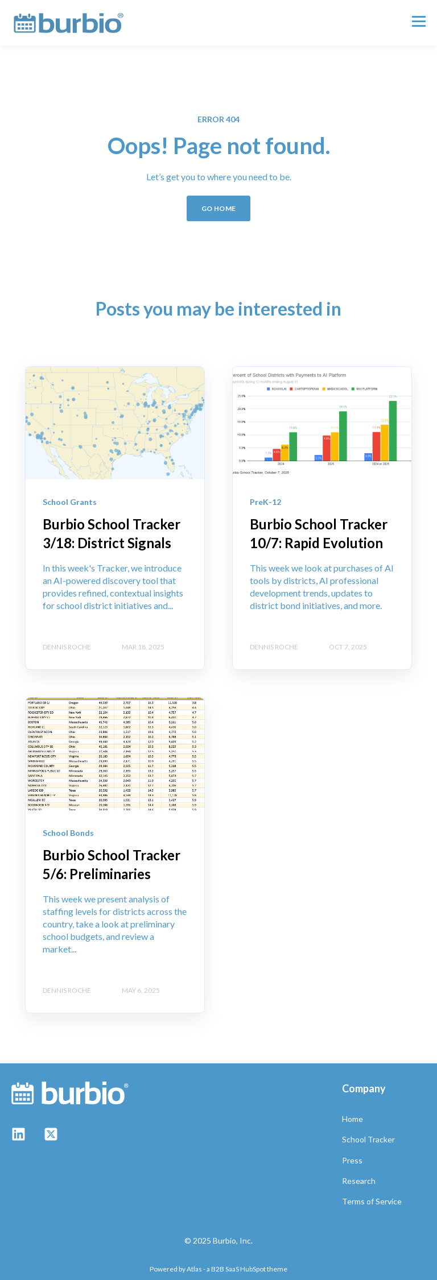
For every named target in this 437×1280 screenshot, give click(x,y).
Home (352, 1119)
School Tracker (368, 1139)
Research (359, 1181)
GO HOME (218, 208)
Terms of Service (372, 1201)
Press (352, 1160)
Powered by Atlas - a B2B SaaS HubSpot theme (218, 1269)
